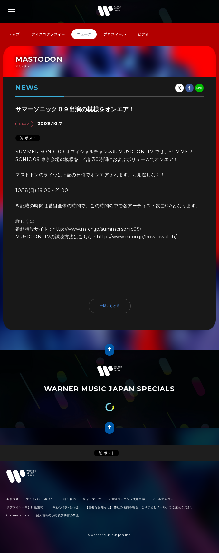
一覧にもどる (110, 306)
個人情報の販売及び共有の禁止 (57, 515)
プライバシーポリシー (41, 499)
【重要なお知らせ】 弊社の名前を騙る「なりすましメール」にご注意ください (139, 507)
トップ (14, 34)
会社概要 (12, 499)
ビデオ (143, 34)
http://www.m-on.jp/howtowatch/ (137, 237)
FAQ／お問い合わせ (64, 507)
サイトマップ (92, 499)
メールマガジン (163, 499)
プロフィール (114, 34)
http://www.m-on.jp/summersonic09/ (97, 229)
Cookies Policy (17, 515)
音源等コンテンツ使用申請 (126, 499)
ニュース (84, 34)
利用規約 (69, 499)
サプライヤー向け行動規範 (24, 507)
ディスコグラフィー (48, 34)
